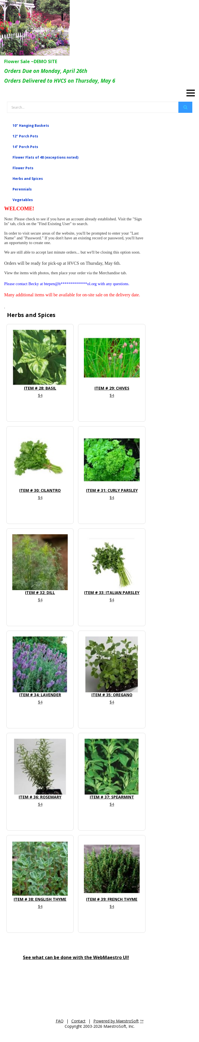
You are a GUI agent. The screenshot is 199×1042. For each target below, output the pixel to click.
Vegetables (23, 199)
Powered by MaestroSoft (116, 1021)
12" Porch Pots (25, 136)
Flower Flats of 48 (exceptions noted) (45, 157)
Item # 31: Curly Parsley (112, 490)
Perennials (22, 189)
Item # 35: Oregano (111, 694)
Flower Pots (23, 168)
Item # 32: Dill (40, 592)
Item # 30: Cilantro (40, 490)
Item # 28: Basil (40, 388)
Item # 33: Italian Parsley (111, 592)
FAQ (60, 1021)
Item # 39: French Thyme (111, 899)
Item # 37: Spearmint (112, 797)
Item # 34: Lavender (40, 694)
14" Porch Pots (25, 146)
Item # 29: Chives (111, 388)
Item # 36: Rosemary (40, 797)
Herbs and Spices (28, 178)
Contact (78, 1021)
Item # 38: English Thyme (40, 899)
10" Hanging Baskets (31, 125)
